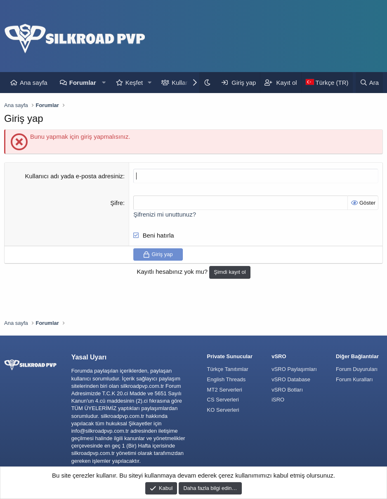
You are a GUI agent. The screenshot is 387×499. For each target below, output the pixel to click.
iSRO (277, 399)
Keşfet (134, 82)
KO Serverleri (223, 410)
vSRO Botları (287, 390)
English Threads (226, 379)
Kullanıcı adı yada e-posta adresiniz (74, 176)
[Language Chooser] (327, 82)
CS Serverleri (223, 399)
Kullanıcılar (187, 82)
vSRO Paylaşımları (294, 369)
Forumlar (82, 82)
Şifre (116, 202)
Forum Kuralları (354, 379)
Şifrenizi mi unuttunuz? (164, 214)
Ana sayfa (33, 82)
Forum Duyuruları (357, 369)
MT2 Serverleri (224, 390)
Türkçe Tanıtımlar (227, 369)
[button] (104, 82)
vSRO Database (290, 379)
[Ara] (369, 82)
